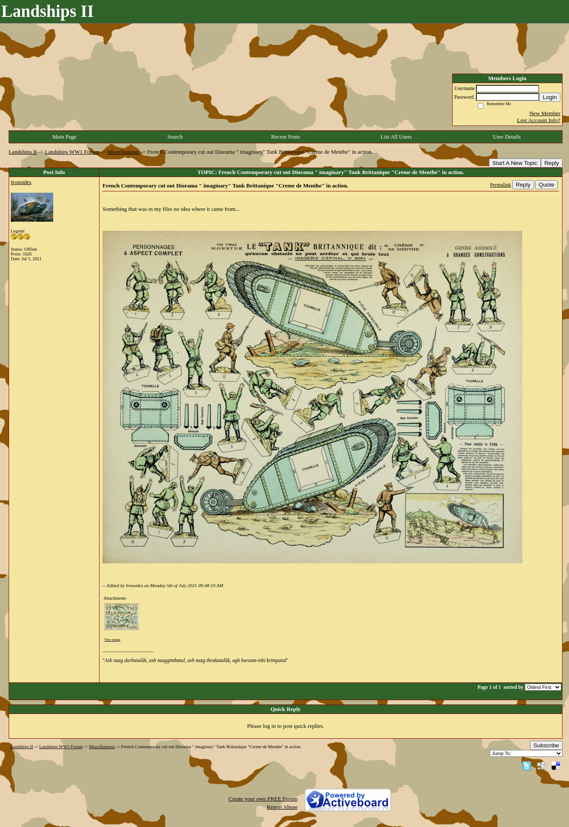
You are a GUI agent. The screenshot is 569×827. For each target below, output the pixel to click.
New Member (544, 113)
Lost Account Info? (538, 120)
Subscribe (546, 745)
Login (550, 97)
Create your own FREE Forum (263, 798)
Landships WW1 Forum (72, 152)
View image (112, 640)
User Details (507, 136)
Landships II (23, 152)
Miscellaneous (123, 152)
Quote (546, 184)
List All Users (395, 136)
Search (175, 136)
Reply (551, 163)
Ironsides (21, 182)
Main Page (64, 136)
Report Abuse (282, 807)
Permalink (500, 185)
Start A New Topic (514, 163)
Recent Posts (285, 136)
